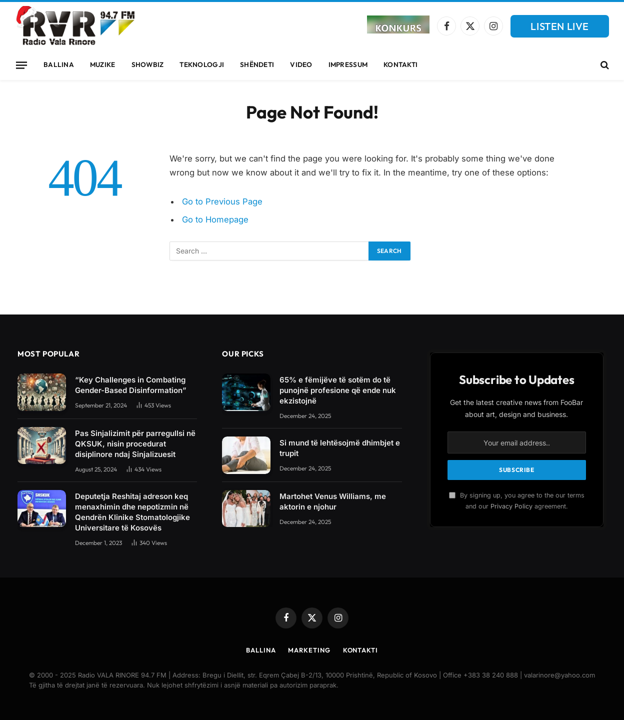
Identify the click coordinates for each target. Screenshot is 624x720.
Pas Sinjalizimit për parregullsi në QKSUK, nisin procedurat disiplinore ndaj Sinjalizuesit (135, 443)
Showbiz (148, 64)
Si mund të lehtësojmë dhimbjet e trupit (340, 448)
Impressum (348, 64)
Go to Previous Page (222, 201)
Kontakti (401, 64)
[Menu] (21, 65)
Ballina (59, 64)
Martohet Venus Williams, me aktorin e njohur (333, 502)
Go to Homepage (215, 219)
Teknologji (202, 64)
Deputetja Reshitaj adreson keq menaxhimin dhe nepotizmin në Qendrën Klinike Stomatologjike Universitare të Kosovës (132, 512)
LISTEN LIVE (559, 26)
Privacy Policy (511, 506)
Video (301, 64)
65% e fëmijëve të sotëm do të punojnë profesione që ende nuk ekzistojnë (338, 390)
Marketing (309, 650)
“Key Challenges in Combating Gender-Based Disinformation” (130, 385)
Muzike (103, 64)
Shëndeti (257, 64)
